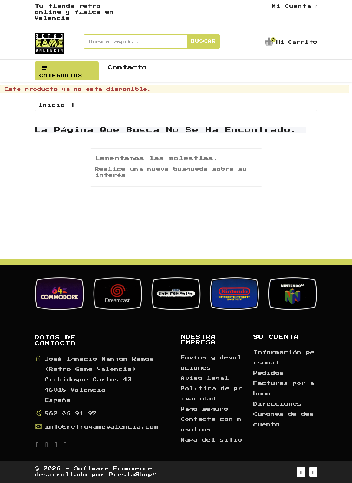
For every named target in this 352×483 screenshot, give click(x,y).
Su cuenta (276, 337)
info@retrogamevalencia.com (102, 427)
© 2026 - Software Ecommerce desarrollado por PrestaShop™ (96, 472)
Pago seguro (204, 409)
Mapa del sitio (211, 440)
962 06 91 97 (71, 414)
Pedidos (268, 373)
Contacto (127, 67)
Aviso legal (205, 378)
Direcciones (277, 404)
